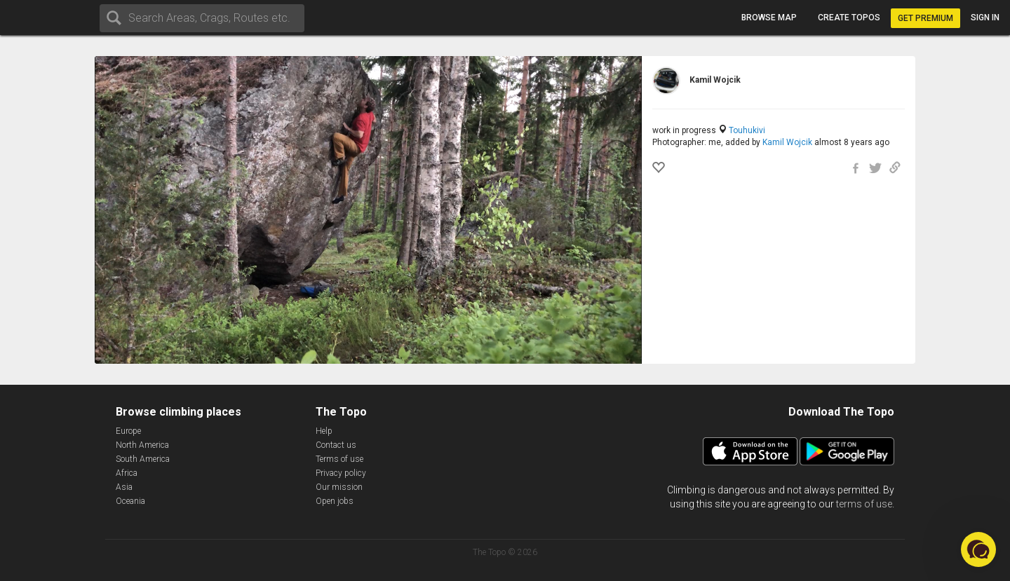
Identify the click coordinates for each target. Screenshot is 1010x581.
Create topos (849, 17)
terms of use (864, 504)
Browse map (769, 17)
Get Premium (925, 18)
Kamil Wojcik (787, 142)
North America (142, 445)
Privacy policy (341, 473)
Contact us (336, 445)
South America (143, 459)
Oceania (130, 501)
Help (324, 431)
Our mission (339, 487)
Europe (128, 431)
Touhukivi (747, 130)
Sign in (985, 17)
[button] (978, 549)
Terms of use (339, 459)
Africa (126, 473)
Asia (124, 487)
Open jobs (335, 501)
